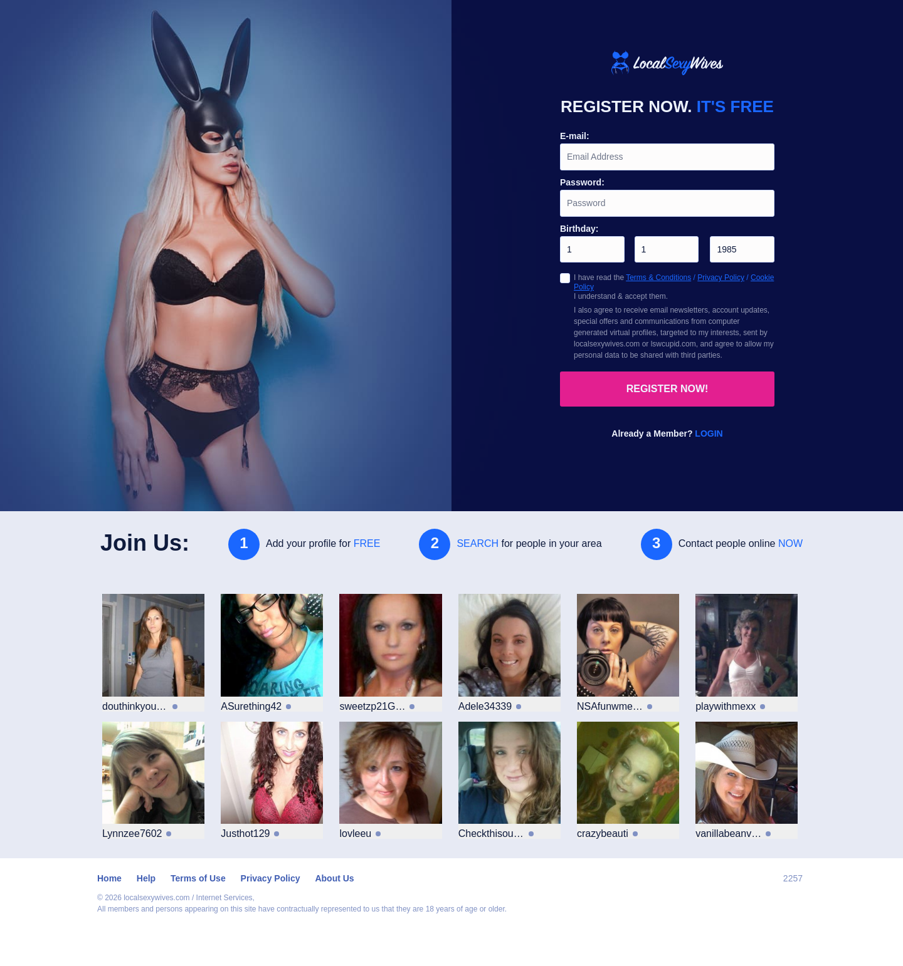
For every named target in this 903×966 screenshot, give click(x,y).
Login (708, 433)
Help (146, 878)
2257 (793, 878)
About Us (334, 878)
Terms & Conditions (658, 277)
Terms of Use (198, 878)
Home (109, 878)
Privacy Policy (720, 277)
